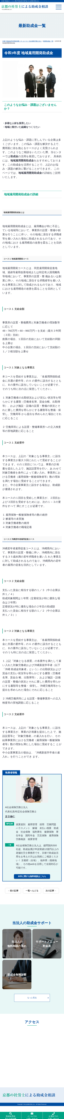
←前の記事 (13, 890)
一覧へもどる (32, 890)
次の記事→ (51, 890)
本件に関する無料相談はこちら (32, 876)
